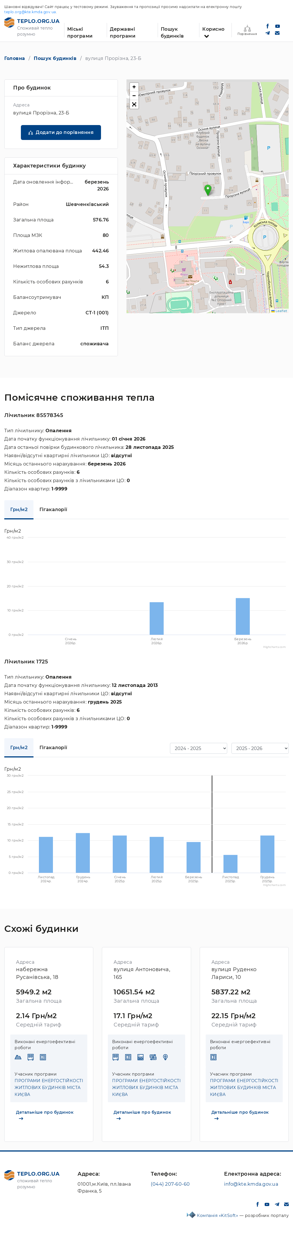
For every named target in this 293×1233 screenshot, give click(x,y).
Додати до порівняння (65, 132)
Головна (14, 58)
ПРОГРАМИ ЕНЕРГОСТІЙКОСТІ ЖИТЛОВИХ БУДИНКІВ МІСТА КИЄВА (49, 1087)
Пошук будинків (172, 31)
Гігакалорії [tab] (53, 509)
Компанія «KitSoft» (218, 1215)
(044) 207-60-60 (170, 1184)
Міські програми (80, 31)
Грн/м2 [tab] (18, 509)
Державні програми (122, 31)
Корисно (213, 29)
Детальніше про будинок (45, 1115)
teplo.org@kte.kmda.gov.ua (30, 12)
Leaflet (279, 311)
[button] (207, 190)
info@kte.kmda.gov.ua (251, 1184)
